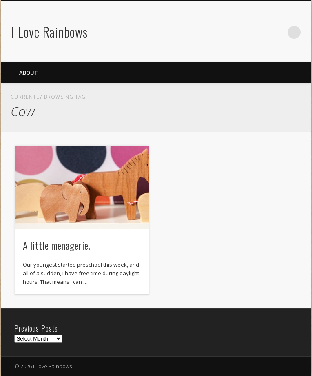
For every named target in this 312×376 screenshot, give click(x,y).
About (28, 72)
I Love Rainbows (49, 31)
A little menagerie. (57, 245)
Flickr (277, 32)
